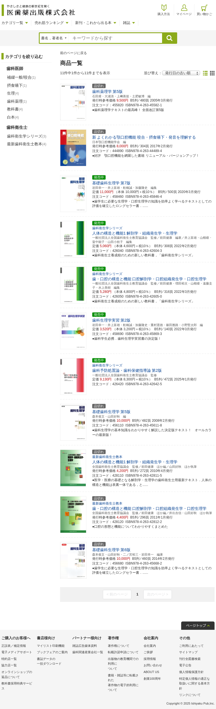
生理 (13, 93)
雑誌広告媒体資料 (84, 645)
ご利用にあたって (191, 645)
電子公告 (185, 665)
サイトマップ (188, 652)
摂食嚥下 (17, 85)
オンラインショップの (17, 674)
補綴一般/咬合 (21, 77)
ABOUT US (151, 672)
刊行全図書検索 (190, 658)
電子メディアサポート (16, 652)
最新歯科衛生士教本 (26, 144)
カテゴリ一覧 (12, 23)
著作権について (118, 645)
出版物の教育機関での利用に (124, 664)
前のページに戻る (73, 53)
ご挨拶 (148, 652)
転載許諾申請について (123, 652)
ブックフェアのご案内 (52, 652)
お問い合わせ (153, 665)
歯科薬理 (17, 101)
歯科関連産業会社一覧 (87, 652)
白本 (13, 117)
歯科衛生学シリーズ (26, 136)
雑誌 (126, 23)
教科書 (15, 109)
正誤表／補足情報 (13, 645)
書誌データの (53, 661)
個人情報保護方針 (191, 672)
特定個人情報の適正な (195, 684)
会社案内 (150, 645)
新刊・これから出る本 (93, 23)
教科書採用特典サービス (16, 686)
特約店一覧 (9, 658)
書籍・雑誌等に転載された (124, 683)
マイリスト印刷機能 (51, 645)
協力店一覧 (9, 665)
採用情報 (150, 658)
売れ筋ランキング (49, 23)
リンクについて (190, 694)
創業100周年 (152, 678)
